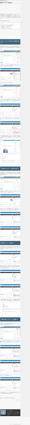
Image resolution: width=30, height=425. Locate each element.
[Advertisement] (10, 8)
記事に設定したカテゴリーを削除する (7, 28)
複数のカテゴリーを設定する (7, 243)
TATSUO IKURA (10, 410)
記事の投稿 (7, 1)
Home (0, 1)
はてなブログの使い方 (4, 1)
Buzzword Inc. (16, 424)
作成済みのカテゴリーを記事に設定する (10, 168)
